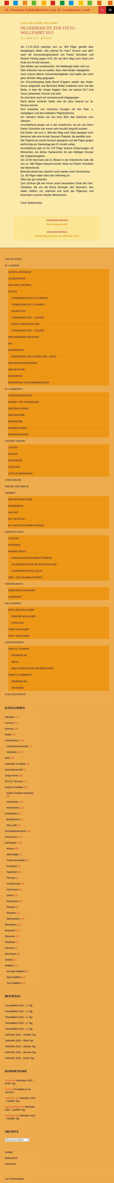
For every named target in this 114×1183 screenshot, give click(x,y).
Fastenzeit (12, 872)
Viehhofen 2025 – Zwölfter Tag (20, 1034)
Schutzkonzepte (15, 694)
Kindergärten (17, 551)
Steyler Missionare (20, 473)
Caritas (13, 447)
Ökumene (10, 936)
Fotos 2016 (17, 623)
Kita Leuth (12, 825)
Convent (13, 538)
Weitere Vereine (15, 441)
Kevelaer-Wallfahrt (21, 610)
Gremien (10, 493)
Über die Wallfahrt (23, 616)
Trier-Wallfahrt (18, 629)
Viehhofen (14, 597)
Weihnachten (13, 918)
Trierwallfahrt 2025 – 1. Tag (18, 1029)
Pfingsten (11, 913)
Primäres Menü (110, 10)
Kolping (13, 454)
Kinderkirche (13, 807)
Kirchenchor (16, 369)
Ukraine (9, 959)
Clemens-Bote (17, 278)
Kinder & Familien (14, 787)
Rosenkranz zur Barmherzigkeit (29, 382)
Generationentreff (20, 395)
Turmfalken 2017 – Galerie (27, 317)
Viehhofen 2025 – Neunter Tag (20, 1052)
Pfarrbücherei (17, 428)
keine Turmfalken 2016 (25, 324)
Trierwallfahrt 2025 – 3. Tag (18, 1017)
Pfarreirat (9, 948)
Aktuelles (9, 717)
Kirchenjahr (10, 842)
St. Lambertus (13, 389)
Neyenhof (14, 545)
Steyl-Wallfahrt (32, 23)
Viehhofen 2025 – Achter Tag (19, 1058)
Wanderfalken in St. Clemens (29, 298)
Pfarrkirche (19, 655)
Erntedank (12, 866)
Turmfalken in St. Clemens (28, 304)
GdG (7, 758)
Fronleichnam (13, 883)
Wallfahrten (13, 603)
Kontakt (9, 1152)
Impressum (10, 1164)
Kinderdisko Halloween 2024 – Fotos (34, 356)
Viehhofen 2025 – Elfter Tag (19, 1040)
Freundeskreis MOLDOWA (23, 337)
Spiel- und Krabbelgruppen (25, 577)
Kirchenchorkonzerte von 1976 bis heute (57, 233)
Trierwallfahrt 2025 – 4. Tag (18, 1011)
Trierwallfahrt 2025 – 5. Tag (18, 1005)
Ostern (10, 895)
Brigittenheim (13, 819)
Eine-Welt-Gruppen (19, 285)
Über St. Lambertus (20, 675)
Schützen (14, 467)
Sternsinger (11, 954)
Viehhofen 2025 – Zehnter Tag (20, 1046)
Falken (12, 291)
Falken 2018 (18, 311)
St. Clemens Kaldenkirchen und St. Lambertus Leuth (47, 10)
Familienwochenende (21, 590)
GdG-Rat (13, 512)
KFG (10, 343)
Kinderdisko (16, 350)
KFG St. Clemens (14, 781)
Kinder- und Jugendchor (23, 402)
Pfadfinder (15, 460)
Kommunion (13, 889)
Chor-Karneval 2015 (57, 222)
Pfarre (47, 38)
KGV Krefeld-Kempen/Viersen (26, 525)
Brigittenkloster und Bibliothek (32, 668)
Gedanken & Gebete (15, 764)
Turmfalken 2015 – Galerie (27, 330)
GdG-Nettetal (13, 259)
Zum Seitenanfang (14, 1178)
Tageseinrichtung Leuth (26, 571)
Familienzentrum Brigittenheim (31, 558)
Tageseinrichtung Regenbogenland (34, 564)
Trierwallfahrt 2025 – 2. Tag (18, 1023)
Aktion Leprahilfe (19, 272)
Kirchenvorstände (20, 499)
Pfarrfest (11, 907)
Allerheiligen (13, 854)
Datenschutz (11, 1158)
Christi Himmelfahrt (16, 860)
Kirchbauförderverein (22, 363)
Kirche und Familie (16, 486)
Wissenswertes (14, 642)
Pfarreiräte (15, 506)
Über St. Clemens (18, 649)
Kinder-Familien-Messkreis (20, 793)
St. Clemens (12, 265)
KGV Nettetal (16, 519)
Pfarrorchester (18, 434)
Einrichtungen (14, 532)
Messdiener (15, 376)
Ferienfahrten (14, 584)
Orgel (15, 662)
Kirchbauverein (18, 408)
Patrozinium (13, 901)
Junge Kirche (13, 480)
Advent (10, 848)
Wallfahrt (51, 23)
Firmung (11, 878)
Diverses (9, 728)
